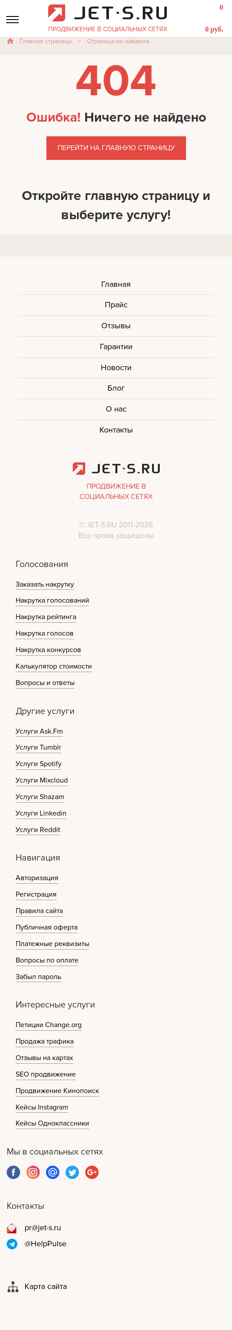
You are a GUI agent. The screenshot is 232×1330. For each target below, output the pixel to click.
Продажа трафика (45, 1041)
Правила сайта (39, 910)
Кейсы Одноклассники (52, 1123)
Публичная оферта (47, 927)
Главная (116, 284)
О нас (116, 409)
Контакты (116, 430)
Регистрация (36, 894)
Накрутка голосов (45, 633)
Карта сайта (46, 1286)
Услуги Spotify (39, 763)
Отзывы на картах (44, 1057)
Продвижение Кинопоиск (57, 1090)
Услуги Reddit (38, 829)
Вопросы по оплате (47, 960)
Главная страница (45, 41)
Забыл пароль (38, 976)
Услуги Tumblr (38, 747)
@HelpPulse (45, 1243)
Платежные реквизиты (52, 943)
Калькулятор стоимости (54, 666)
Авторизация (37, 877)
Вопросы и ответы (45, 682)
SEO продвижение (46, 1074)
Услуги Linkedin (41, 813)
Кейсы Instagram (42, 1107)
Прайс (116, 305)
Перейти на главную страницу (116, 147)
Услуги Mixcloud (42, 780)
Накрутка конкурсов (48, 649)
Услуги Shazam (40, 796)
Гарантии (116, 346)
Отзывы (116, 325)
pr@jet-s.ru (43, 1227)
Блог (116, 388)
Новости (116, 367)
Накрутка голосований (52, 600)
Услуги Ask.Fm (39, 731)
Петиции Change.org (49, 1024)
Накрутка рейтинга (46, 616)
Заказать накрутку (45, 584)
